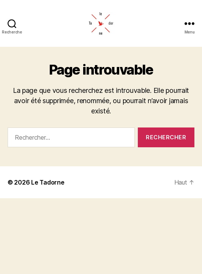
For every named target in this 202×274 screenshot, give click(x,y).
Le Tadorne (47, 182)
